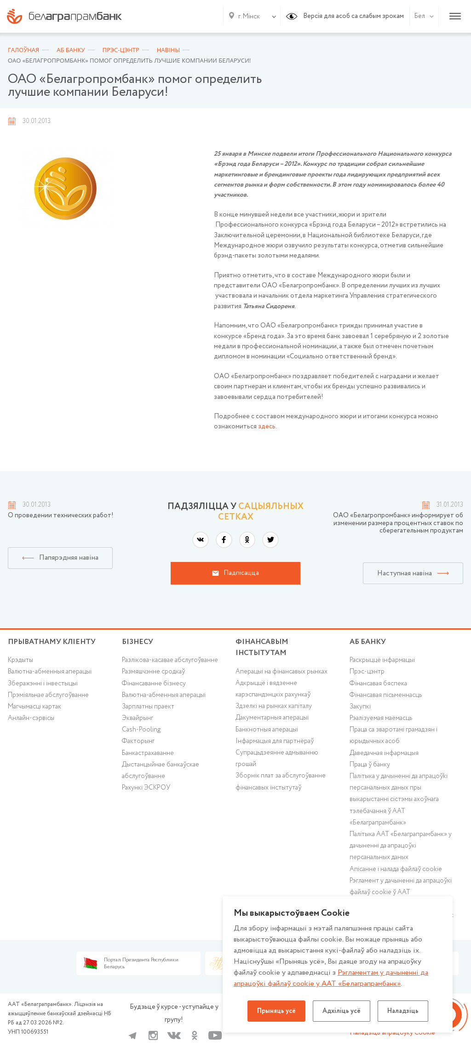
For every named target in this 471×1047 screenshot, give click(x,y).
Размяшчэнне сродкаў (153, 671)
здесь (267, 426)
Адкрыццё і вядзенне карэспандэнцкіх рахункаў (273, 689)
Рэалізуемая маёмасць (381, 718)
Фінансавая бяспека (378, 683)
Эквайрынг (137, 718)
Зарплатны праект (148, 706)
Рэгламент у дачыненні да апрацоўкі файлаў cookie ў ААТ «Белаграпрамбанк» (401, 892)
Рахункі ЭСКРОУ (146, 787)
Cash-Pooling (141, 729)
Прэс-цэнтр (367, 671)
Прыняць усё (276, 1011)
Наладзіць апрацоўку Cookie (392, 1032)
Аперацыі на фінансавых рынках (281, 671)
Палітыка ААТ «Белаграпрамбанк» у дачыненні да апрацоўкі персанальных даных (401, 846)
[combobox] (247, 16)
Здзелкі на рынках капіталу (274, 706)
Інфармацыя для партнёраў (275, 741)
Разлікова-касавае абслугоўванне (170, 660)
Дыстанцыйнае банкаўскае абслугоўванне (160, 770)
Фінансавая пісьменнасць (386, 695)
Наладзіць (403, 1011)
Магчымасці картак (34, 706)
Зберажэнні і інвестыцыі (43, 683)
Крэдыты (20, 660)
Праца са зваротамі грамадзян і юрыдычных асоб (393, 735)
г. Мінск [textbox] (249, 16)
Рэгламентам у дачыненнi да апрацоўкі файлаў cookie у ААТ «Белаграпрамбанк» (331, 978)
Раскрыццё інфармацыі (382, 660)
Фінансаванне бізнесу (154, 683)
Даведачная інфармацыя (384, 753)
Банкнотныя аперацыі (267, 729)
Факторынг (138, 741)
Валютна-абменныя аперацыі (50, 671)
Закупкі (360, 706)
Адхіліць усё (341, 1011)
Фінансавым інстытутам (262, 648)
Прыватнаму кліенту (52, 642)
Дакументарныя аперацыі (272, 717)
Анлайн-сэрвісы (31, 718)
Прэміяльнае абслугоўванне (48, 695)
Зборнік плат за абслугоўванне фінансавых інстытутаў (281, 781)
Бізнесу (137, 642)
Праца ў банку (370, 764)
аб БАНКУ (368, 642)
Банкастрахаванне (148, 753)
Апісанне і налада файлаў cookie (396, 869)
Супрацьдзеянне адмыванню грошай (277, 758)
